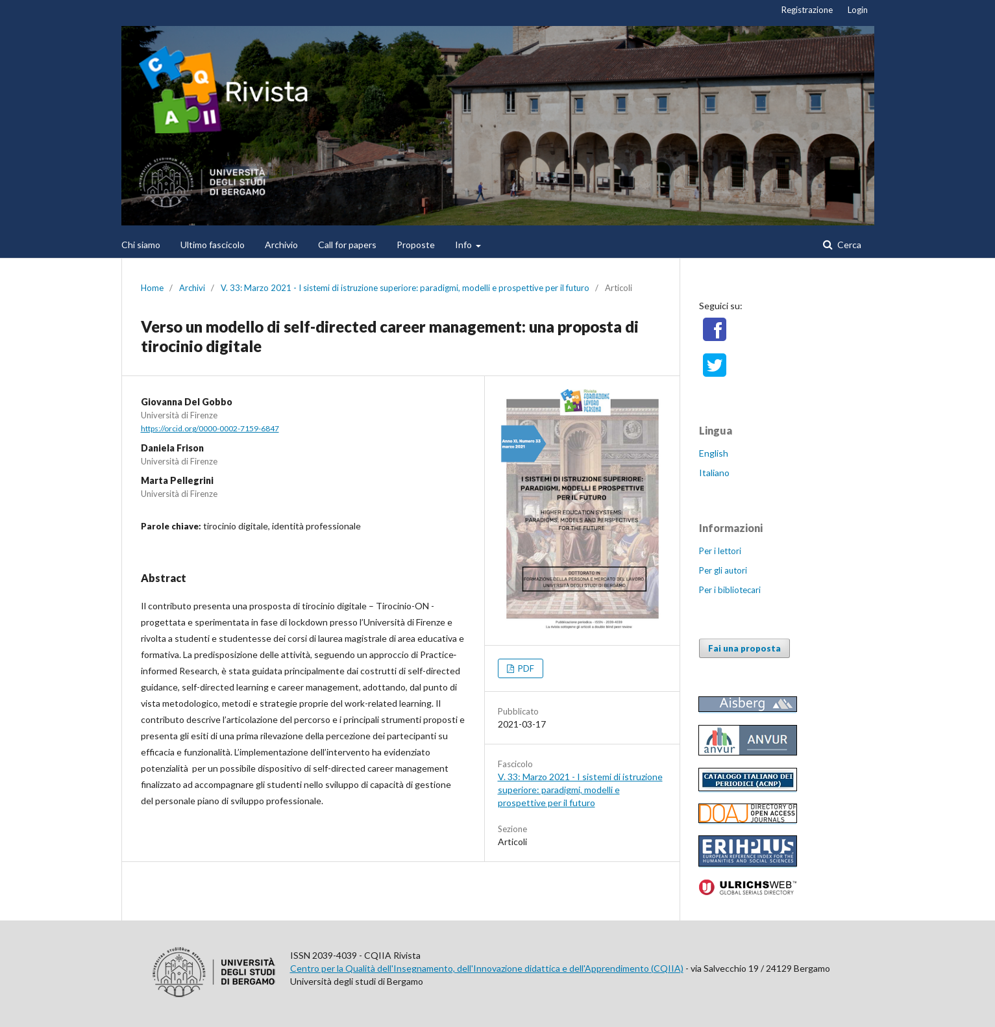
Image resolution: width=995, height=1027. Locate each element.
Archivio (281, 244)
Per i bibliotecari (730, 590)
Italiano (714, 472)
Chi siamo (140, 244)
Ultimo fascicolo (212, 244)
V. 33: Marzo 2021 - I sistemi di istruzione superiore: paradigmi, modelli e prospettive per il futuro (405, 288)
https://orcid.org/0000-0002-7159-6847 (210, 428)
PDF (525, 668)
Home (152, 288)
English (713, 453)
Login (858, 10)
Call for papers (347, 244)
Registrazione (807, 10)
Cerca (848, 244)
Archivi (192, 288)
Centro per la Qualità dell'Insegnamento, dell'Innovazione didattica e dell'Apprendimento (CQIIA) (486, 968)
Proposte (416, 244)
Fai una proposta (744, 648)
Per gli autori (723, 570)
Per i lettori (720, 551)
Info (464, 244)
